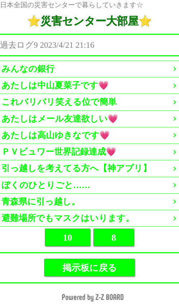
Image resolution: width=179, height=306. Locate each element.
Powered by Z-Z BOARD (93, 297)
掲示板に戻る (89, 268)
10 (67, 237)
